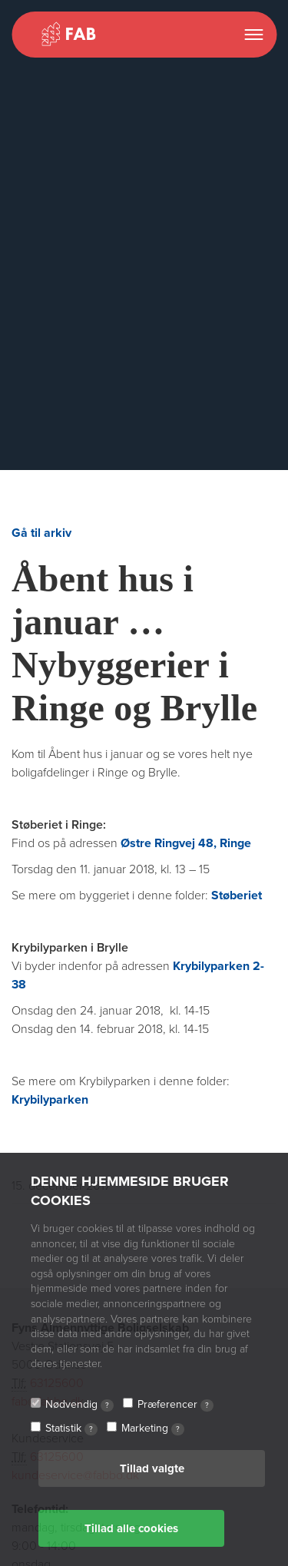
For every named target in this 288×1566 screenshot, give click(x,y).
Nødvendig (79, 1405)
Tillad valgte (152, 1468)
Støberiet (236, 895)
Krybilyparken (50, 1099)
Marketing (152, 1428)
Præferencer (175, 1405)
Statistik (71, 1428)
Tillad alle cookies (131, 1528)
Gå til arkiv (41, 533)
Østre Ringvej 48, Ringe (186, 843)
